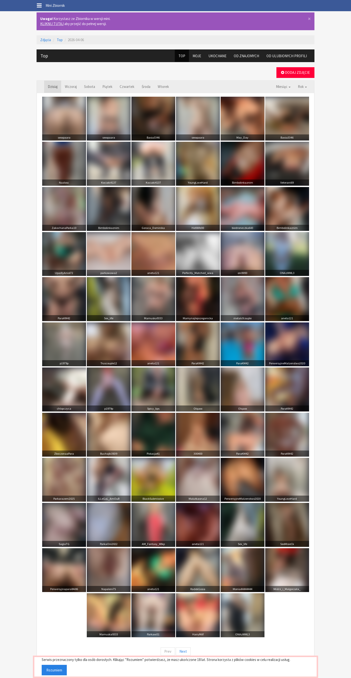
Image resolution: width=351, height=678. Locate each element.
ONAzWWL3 (287, 273)
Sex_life (108, 318)
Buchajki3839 (108, 453)
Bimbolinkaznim (242, 182)
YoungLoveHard (198, 182)
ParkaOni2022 (108, 544)
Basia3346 (153, 137)
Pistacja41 (153, 453)
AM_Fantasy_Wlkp (153, 544)
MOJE (197, 56)
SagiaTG (64, 544)
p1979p (64, 363)
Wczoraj (71, 86)
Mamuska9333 (153, 318)
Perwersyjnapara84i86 (64, 589)
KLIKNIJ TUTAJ (52, 23)
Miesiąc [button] (283, 86)
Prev (167, 651)
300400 (198, 453)
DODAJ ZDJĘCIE (295, 72)
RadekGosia (197, 589)
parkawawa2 (108, 273)
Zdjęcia (45, 40)
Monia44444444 (242, 589)
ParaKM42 (64, 318)
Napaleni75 (108, 589)
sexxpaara (64, 137)
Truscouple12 (108, 363)
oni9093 (242, 273)
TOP (181, 56)
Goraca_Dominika (153, 228)
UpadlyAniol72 (64, 273)
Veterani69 (287, 182)
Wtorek (163, 86)
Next (183, 651)
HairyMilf (198, 634)
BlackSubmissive (153, 498)
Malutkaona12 (198, 498)
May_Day (242, 137)
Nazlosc (64, 182)
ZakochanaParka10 (64, 228)
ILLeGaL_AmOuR (108, 498)
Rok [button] (302, 86)
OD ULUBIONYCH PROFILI (286, 56)
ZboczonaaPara (64, 453)
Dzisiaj (53, 86)
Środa (146, 86)
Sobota (89, 86)
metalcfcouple (243, 318)
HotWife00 (198, 228)
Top (60, 40)
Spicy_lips (153, 408)
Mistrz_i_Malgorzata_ (287, 589)
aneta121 (153, 273)
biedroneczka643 (242, 228)
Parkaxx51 (153, 634)
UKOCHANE (217, 56)
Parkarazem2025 (64, 498)
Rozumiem (54, 670)
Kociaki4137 (108, 182)
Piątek (107, 86)
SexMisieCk (287, 544)
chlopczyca (64, 408)
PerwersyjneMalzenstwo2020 (287, 363)
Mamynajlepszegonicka (198, 318)
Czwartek (127, 86)
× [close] (309, 19)
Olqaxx (198, 408)
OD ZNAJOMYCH (246, 56)
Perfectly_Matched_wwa (197, 273)
